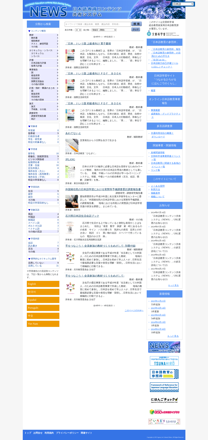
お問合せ (37, 433)
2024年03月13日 (158, 322)
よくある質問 (158, 186)
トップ (27, 433)
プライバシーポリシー (67, 433)
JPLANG (70, 159)
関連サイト (86, 433)
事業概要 (155, 110)
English (32, 283)
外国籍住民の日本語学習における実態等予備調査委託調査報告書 (103, 189)
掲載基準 (155, 193)
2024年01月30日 (158, 329)
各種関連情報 (156, 152)
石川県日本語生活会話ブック (82, 215)
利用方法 (155, 189)
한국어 (32, 291)
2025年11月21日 (158, 301)
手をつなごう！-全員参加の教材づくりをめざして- (94, 275)
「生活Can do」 (159, 59)
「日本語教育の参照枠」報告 (166, 49)
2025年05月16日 (158, 315)
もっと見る (173, 285)
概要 (153, 90)
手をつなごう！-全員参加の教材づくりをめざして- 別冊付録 (100, 245)
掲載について (158, 196)
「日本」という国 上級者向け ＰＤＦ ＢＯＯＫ (93, 73)
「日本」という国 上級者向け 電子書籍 (88, 43)
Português (33, 307)
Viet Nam (33, 323)
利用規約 (49, 433)
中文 (30, 315)
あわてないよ (73, 133)
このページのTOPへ (134, 310)
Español (32, 299)
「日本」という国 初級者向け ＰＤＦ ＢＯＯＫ (93, 103)
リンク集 (155, 170)
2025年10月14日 (158, 308)
